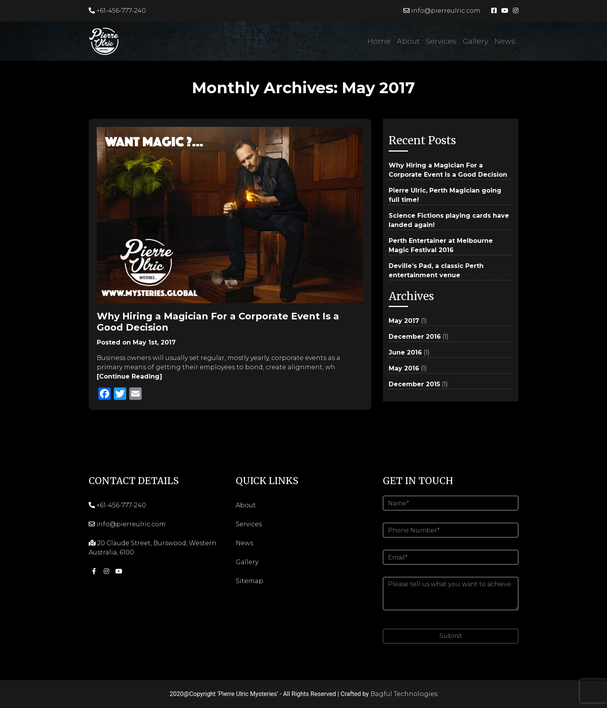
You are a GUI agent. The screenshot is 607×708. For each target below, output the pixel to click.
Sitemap (249, 581)
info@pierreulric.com (441, 10)
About (408, 41)
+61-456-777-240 (117, 10)
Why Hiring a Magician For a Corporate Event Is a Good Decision (218, 321)
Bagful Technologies (403, 694)
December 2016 (415, 336)
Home (379, 41)
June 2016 (405, 352)
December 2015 (414, 384)
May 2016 (404, 368)
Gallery (475, 41)
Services (441, 41)
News (504, 41)
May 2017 (404, 320)
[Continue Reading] (129, 376)
